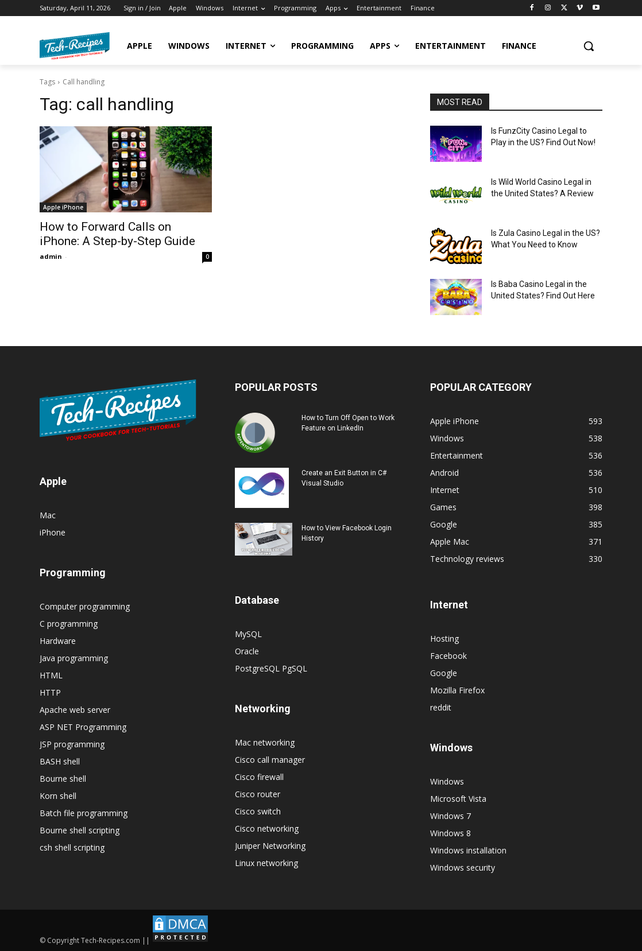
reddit (440, 707)
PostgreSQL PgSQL (271, 668)
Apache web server (75, 709)
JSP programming (72, 744)
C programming (69, 623)
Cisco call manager (270, 759)
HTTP (50, 692)
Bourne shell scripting (79, 830)
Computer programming (85, 606)
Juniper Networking (270, 845)
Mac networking (265, 742)
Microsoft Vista (458, 798)
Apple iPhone (63, 207)
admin (51, 256)
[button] (588, 46)
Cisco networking (267, 828)
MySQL (248, 633)
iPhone (52, 532)
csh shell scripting (72, 847)
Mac (48, 515)
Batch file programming (83, 813)
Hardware (58, 640)
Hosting (444, 638)
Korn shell (58, 795)
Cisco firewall (259, 776)
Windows (447, 781)
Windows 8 (450, 833)
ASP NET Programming (83, 726)
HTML (51, 675)
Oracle (247, 651)
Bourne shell (63, 778)
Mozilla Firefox (457, 690)
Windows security (462, 867)
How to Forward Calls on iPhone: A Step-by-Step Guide (117, 234)
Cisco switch (258, 811)
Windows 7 (450, 815)
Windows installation (468, 850)
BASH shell (60, 761)
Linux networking (266, 862)
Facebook (448, 655)
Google (443, 672)
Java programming (74, 658)
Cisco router (257, 794)
